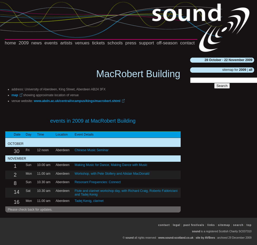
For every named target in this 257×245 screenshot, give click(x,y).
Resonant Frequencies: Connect (98, 182)
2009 (24, 42)
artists (66, 42)
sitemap (224, 225)
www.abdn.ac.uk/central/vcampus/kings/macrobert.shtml (77, 101)
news (36, 42)
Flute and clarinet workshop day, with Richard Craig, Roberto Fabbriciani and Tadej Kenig (126, 192)
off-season (167, 42)
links (211, 225)
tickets (98, 42)
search (238, 225)
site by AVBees (205, 237)
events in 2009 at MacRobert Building (92, 121)
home (10, 42)
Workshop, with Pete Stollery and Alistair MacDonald (112, 173)
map (15, 95)
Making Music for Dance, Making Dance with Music (111, 165)
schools (115, 42)
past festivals (193, 225)
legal (176, 225)
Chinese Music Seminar (92, 150)
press (131, 42)
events (51, 42)
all (251, 70)
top (248, 225)
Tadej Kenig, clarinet (89, 201)
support (146, 42)
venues (82, 42)
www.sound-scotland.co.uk (175, 237)
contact (187, 42)
